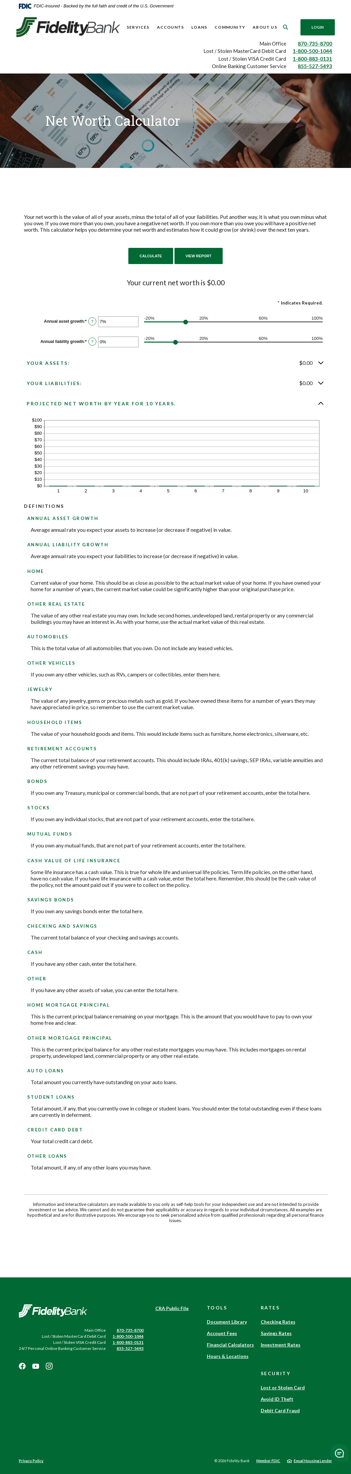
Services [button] (138, 27)
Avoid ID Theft (277, 1399)
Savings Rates (276, 1333)
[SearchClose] (285, 27)
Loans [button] (199, 27)
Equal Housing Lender (313, 1460)
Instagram (49, 1366)
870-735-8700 (315, 43)
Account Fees (222, 1333)
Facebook (22, 1366)
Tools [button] (217, 1307)
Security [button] (276, 1373)
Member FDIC (268, 1460)
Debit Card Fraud (280, 1410)
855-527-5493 (315, 66)
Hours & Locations (228, 1356)
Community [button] (230, 27)
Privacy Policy (31, 1460)
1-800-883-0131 (312, 59)
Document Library (227, 1322)
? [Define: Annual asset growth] (92, 321)
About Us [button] (265, 27)
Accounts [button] (170, 27)
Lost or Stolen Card (283, 1387)
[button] (175, 363)
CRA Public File (172, 1308)
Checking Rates (278, 1322)
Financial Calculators (230, 1345)
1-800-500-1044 (312, 51)
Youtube (35, 1366)
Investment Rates (280, 1345)
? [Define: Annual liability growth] (92, 342)
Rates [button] (270, 1307)
